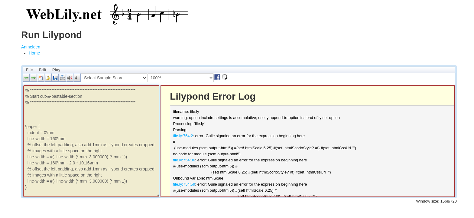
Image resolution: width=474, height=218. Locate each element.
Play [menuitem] (56, 70)
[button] (26, 77)
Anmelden (30, 47)
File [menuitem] (29, 70)
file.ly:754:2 (183, 136)
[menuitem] (34, 53)
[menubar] (239, 70)
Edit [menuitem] (42, 70)
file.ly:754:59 (184, 184)
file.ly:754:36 (184, 160)
